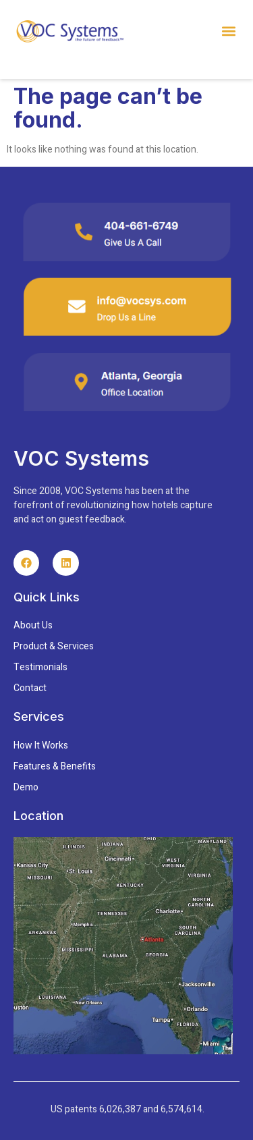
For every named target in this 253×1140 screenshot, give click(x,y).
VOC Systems (81, 458)
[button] (228, 31)
